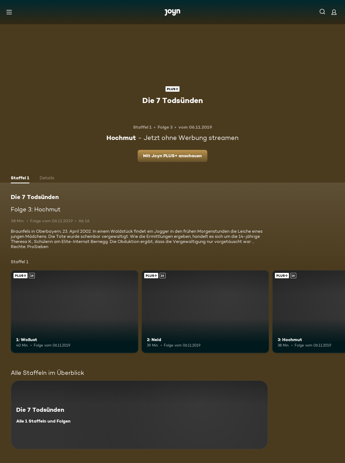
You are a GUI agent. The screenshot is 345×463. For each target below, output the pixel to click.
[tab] (20, 178)
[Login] (334, 12)
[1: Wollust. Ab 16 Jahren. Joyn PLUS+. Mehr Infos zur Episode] (74, 311)
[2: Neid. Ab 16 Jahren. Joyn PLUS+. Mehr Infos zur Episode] (205, 311)
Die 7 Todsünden (172, 100)
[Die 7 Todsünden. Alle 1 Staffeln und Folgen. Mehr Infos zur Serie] (139, 414)
